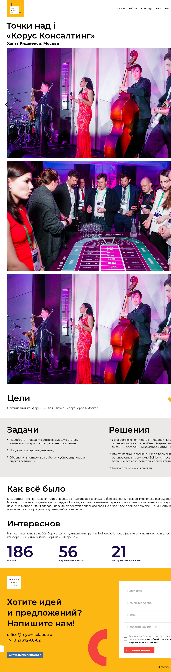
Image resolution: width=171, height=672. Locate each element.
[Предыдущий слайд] (6, 104)
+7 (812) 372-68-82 (24, 640)
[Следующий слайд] (164, 104)
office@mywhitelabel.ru (29, 634)
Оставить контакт (139, 650)
